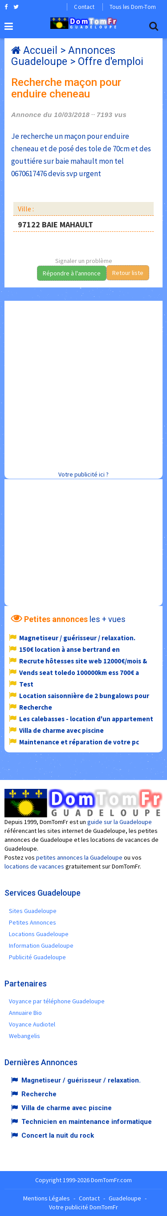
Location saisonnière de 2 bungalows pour (84, 695)
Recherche (35, 707)
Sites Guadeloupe (33, 911)
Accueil (40, 50)
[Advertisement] (83, 384)
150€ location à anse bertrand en (69, 649)
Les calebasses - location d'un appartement (86, 719)
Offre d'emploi (110, 62)
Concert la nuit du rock (57, 1135)
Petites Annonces (32, 922)
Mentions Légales (46, 1198)
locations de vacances (34, 866)
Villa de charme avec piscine (61, 730)
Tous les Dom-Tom (133, 7)
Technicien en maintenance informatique (86, 1122)
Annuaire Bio (25, 1013)
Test (26, 684)
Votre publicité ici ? (83, 474)
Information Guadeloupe (41, 945)
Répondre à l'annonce (72, 273)
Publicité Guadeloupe (37, 957)
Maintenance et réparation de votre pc (79, 742)
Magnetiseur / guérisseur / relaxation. (77, 638)
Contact (84, 7)
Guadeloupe (125, 1198)
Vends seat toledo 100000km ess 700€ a (79, 672)
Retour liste (127, 273)
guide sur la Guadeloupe (119, 822)
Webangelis (24, 1036)
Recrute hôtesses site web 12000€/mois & (83, 661)
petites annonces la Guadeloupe (79, 857)
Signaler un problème (83, 261)
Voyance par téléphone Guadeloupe (57, 1001)
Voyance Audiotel (32, 1024)
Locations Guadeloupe (39, 934)
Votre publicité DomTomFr (83, 1207)
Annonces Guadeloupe (63, 56)
